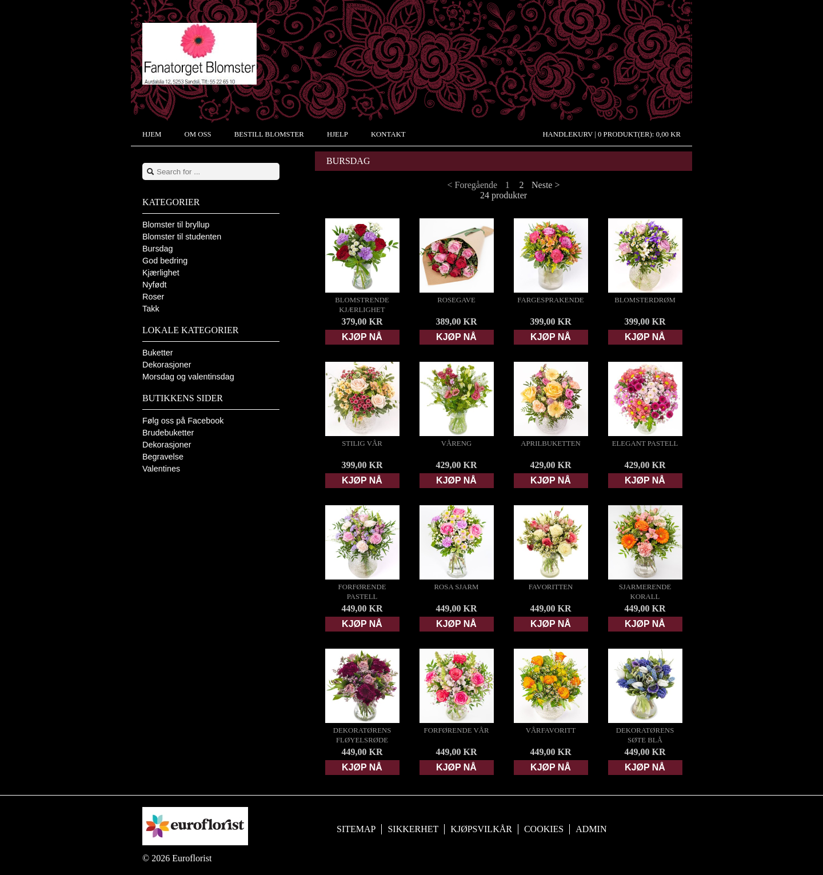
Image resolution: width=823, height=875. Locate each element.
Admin (591, 829)
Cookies (544, 829)
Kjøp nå (362, 337)
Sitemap (356, 829)
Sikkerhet (412, 829)
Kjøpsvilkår (481, 829)
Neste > (546, 185)
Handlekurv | (611, 134)
